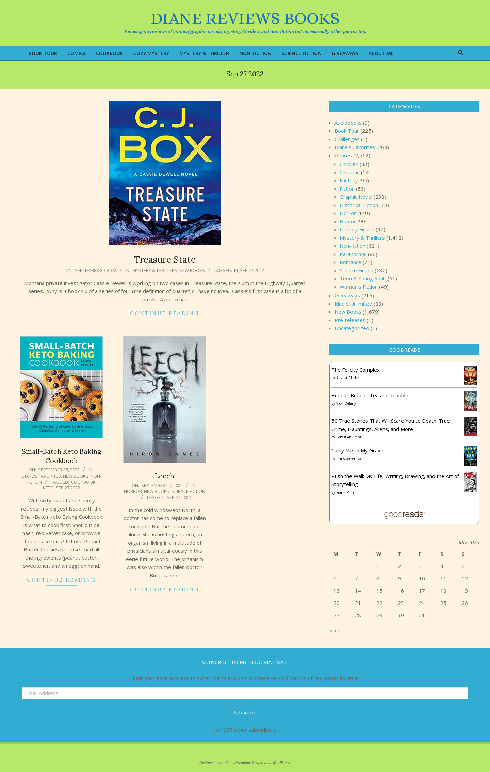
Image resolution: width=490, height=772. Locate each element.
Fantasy (349, 180)
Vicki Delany (346, 403)
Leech (164, 475)
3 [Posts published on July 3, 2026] (420, 566)
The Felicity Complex (355, 369)
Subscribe (245, 712)
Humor (348, 221)
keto (48, 488)
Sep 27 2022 (252, 270)
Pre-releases (349, 320)
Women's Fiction (359, 286)
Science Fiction (188, 491)
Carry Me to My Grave (357, 450)
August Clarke (347, 377)
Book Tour (346, 130)
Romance (350, 262)
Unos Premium (238, 762)
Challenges (347, 138)
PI (236, 270)
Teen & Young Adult (363, 278)
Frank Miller (346, 492)
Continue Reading (164, 313)
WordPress (281, 762)
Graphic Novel (356, 196)
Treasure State (165, 259)
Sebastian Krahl (348, 437)
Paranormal (353, 254)
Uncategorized (351, 328)
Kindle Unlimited (353, 303)
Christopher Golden (352, 458)
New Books (192, 270)
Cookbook (83, 482)
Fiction (347, 188)
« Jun (334, 630)
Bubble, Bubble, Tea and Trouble (369, 395)
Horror (133, 491)
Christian (350, 172)
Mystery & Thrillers (154, 270)
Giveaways (347, 295)
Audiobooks (348, 122)
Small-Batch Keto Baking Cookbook (61, 456)
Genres (343, 155)
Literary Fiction (357, 229)
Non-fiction (352, 245)
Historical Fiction (359, 205)
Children (349, 164)
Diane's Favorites (41, 476)
